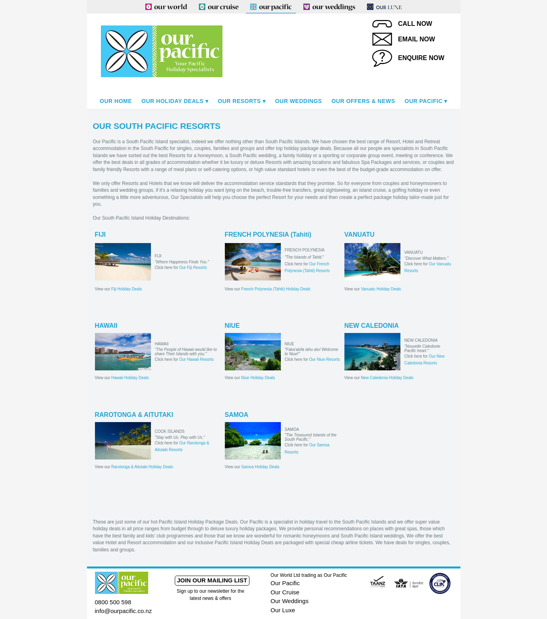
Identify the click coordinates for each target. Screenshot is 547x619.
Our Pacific (424, 101)
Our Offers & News (363, 101)
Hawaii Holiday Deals (130, 378)
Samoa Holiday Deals (260, 467)
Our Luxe (283, 610)
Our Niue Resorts (324, 359)
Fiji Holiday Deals (126, 289)
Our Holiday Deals (172, 101)
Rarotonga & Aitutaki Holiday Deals (142, 467)
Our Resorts (239, 101)
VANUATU (359, 234)
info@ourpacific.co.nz (123, 610)
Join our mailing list (212, 580)
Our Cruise (285, 592)
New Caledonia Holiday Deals (387, 378)
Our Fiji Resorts (193, 267)
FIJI (100, 234)
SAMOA (237, 414)
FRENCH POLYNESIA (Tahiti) (268, 234)
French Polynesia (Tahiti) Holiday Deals (276, 289)
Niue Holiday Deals (258, 378)
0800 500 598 (113, 602)
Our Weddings (298, 101)
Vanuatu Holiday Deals (381, 289)
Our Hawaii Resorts (196, 359)
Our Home (116, 101)
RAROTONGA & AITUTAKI (134, 414)
